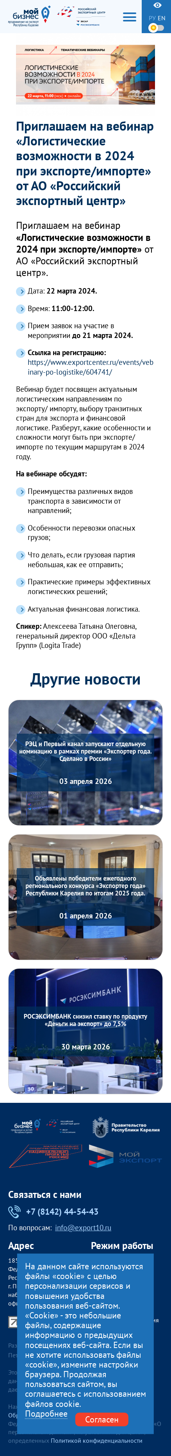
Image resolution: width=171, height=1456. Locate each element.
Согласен (102, 1419)
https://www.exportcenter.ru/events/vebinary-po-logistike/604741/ (90, 367)
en (162, 18)
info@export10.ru (83, 1227)
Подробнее (46, 1414)
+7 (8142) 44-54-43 (53, 1211)
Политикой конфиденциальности (96, 1441)
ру (152, 18)
